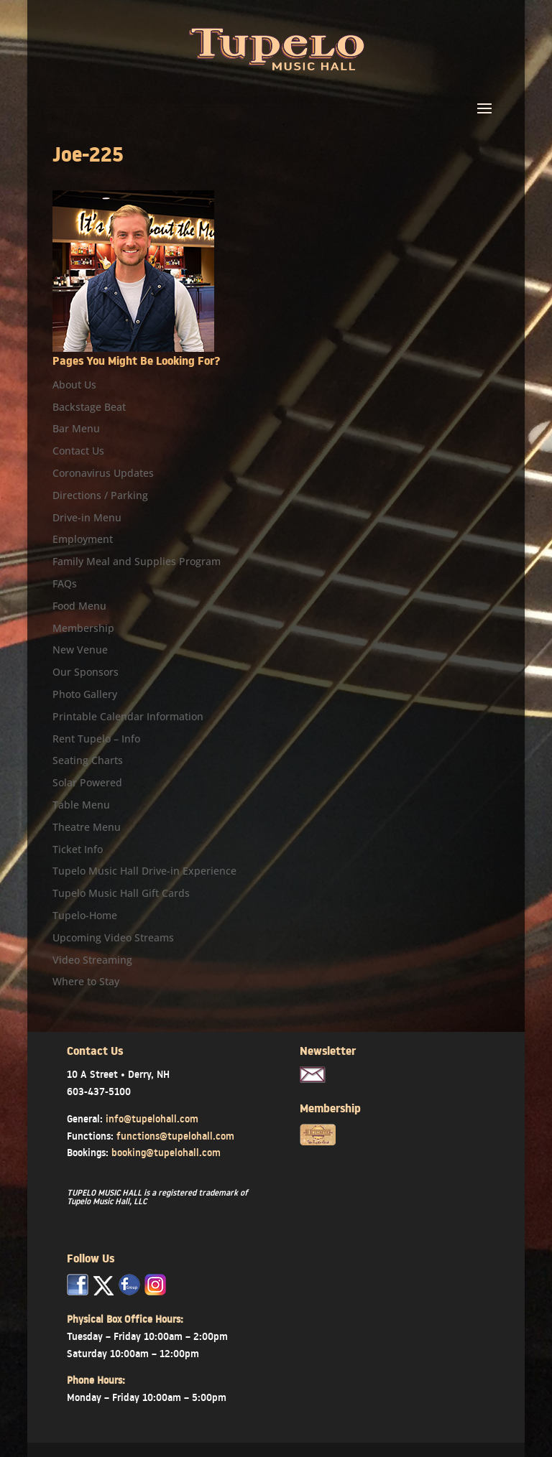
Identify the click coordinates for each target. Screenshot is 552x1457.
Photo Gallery (84, 694)
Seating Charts (87, 760)
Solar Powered (87, 782)
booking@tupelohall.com (166, 1152)
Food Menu (79, 606)
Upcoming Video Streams (113, 937)
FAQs (64, 583)
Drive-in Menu (86, 517)
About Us (74, 384)
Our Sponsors (85, 672)
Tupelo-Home (84, 915)
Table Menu (81, 804)
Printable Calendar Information (127, 716)
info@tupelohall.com (152, 1119)
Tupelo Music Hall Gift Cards (121, 893)
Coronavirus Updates (103, 473)
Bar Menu (76, 428)
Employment (82, 539)
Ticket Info (77, 849)
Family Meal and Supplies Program (136, 561)
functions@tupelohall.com (175, 1136)
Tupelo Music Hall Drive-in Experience (144, 871)
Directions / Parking (100, 495)
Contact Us (78, 450)
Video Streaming (92, 960)
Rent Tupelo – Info (96, 738)
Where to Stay (85, 981)
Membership (83, 628)
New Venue (80, 649)
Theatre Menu (86, 827)
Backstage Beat (89, 407)
